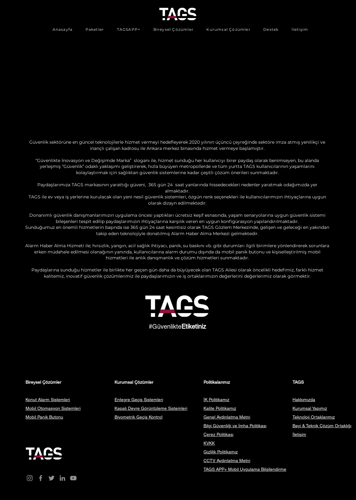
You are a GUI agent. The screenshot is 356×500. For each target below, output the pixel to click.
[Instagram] (30, 478)
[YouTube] (73, 478)
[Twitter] (51, 478)
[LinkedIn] (62, 478)
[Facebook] (40, 478)
